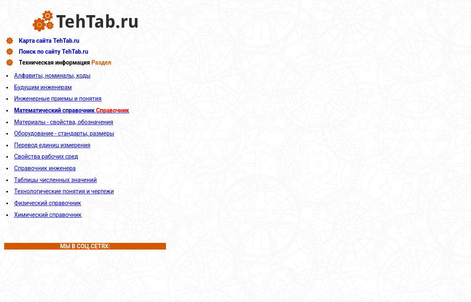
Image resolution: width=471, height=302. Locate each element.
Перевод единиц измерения (52, 145)
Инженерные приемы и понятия (57, 98)
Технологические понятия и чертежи (64, 191)
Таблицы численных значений (55, 180)
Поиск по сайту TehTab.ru (53, 51)
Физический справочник (47, 203)
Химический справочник (48, 214)
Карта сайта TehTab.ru (49, 40)
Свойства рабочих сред (46, 156)
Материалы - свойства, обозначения (63, 122)
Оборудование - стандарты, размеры (64, 133)
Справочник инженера (45, 168)
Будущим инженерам (43, 87)
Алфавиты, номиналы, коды (52, 75)
